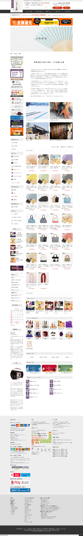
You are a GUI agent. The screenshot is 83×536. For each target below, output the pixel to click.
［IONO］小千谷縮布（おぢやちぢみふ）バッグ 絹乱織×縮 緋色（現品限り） (55, 227)
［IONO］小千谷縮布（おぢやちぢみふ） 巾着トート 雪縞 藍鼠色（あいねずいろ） (43, 227)
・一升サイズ (12, 512)
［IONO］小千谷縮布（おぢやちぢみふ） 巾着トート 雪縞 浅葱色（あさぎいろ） (31, 227)
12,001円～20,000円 (55, 357)
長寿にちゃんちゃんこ (15, 289)
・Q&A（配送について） (44, 504)
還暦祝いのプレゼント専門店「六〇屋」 (60, 449)
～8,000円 (31, 357)
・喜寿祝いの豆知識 (43, 515)
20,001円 (67, 357)
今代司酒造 (14, 207)
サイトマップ (12, 499)
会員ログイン (57, 7)
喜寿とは (13, 277)
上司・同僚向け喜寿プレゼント (67, 372)
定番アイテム (48, 11)
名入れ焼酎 (14, 159)
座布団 (13, 179)
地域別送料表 (34, 424)
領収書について (12, 503)
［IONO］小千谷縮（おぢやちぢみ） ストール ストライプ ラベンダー (31, 286)
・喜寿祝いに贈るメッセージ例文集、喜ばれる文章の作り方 (50, 507)
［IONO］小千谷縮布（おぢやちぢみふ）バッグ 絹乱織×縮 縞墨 (43, 266)
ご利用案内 (27, 4)
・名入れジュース (27, 511)
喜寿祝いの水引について (58, 393)
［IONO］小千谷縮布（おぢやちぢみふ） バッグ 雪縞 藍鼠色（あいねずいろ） (55, 246)
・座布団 (25, 516)
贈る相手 (14, 139)
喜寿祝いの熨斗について (34, 393)
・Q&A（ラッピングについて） (45, 503)
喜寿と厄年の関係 (57, 385)
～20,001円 (14, 224)
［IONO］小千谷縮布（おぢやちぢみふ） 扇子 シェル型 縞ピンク (55, 187)
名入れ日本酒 (15, 156)
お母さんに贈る (39, 11)
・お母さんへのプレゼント (28, 500)
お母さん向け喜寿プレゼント (51, 372)
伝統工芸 (14, 187)
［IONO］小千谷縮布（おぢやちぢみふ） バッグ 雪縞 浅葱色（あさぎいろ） (67, 207)
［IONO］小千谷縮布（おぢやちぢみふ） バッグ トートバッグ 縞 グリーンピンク (67, 266)
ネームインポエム (15, 182)
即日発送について (40, 4)
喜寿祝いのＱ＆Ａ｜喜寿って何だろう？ (46, 511)
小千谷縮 (14, 196)
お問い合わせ (67, 11)
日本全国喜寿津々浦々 (34, 389)
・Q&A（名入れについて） (44, 499)
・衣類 (25, 519)
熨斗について (55, 434)
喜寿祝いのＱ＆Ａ (33, 381)
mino (13, 193)
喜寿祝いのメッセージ (34, 397)
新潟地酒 (14, 204)
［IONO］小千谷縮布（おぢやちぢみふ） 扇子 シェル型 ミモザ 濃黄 (31, 187)
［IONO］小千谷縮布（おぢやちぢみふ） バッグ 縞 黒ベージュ (55, 207)
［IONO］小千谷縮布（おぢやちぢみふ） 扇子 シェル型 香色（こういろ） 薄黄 (31, 266)
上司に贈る (13, 149)
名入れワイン (15, 163)
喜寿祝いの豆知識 (57, 381)
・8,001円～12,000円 (13, 507)
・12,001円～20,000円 (14, 508)
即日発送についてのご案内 (16, 67)
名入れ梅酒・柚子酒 (16, 166)
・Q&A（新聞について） (44, 500)
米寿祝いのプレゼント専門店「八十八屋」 (61, 453)
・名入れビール (26, 512)
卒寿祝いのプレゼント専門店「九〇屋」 (60, 454)
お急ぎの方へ (58, 11)
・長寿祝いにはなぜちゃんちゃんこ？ (46, 512)
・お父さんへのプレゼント (28, 499)
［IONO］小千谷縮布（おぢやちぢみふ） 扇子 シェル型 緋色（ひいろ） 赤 (67, 246)
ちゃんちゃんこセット (16, 173)
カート (67, 7)
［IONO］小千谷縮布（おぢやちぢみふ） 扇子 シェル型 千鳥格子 (67, 187)
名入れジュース (15, 169)
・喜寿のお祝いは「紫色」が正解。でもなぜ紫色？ (48, 516)
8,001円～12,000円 (43, 357)
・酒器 (25, 520)
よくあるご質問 (33, 4)
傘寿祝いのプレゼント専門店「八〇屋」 (60, 452)
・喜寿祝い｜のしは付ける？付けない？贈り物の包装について (50, 508)
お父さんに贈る (29, 11)
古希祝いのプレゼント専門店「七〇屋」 (60, 450)
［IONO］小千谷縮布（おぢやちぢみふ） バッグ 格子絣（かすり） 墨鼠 (43, 246)
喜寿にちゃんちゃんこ (58, 389)
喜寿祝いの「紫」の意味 (34, 385)
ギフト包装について (57, 424)
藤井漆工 (14, 199)
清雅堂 (13, 190)
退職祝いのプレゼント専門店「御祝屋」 (60, 456)
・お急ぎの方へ (26, 503)
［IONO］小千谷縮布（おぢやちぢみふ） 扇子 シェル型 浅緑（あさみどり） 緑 (43, 187)
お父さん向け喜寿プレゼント (35, 372)
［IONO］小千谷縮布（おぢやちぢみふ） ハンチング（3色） (43, 207)
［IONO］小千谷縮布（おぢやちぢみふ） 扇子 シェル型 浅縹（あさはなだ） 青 (31, 207)
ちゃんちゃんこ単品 (16, 176)
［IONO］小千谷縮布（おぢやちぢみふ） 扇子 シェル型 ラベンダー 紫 (67, 168)
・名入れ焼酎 (26, 507)
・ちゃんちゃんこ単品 (27, 515)
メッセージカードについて (58, 427)
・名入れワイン (26, 508)
